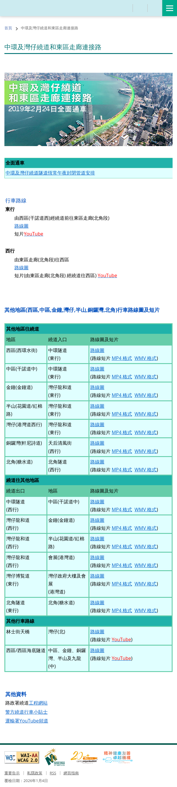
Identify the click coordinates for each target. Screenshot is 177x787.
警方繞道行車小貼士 (26, 712)
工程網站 (38, 703)
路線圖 (21, 226)
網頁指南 (71, 773)
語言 (155, 8)
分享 (140, 8)
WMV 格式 (146, 358)
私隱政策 (34, 773)
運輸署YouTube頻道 (26, 720)
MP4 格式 (122, 358)
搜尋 (125, 8)
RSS (53, 773)
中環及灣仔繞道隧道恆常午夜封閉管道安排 (50, 173)
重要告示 (12, 773)
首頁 (8, 28)
